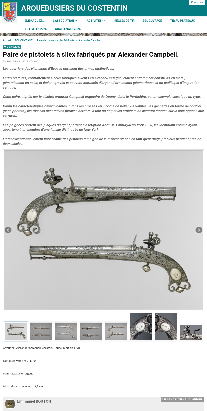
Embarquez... (35, 20)
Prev (8, 230)
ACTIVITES (96, 20)
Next (199, 230)
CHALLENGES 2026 (68, 29)
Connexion (197, 2)
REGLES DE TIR (124, 20)
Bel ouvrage (12, 46)
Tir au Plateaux (182, 20)
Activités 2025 (36, 29)
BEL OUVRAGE (152, 20)
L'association (65, 20)
